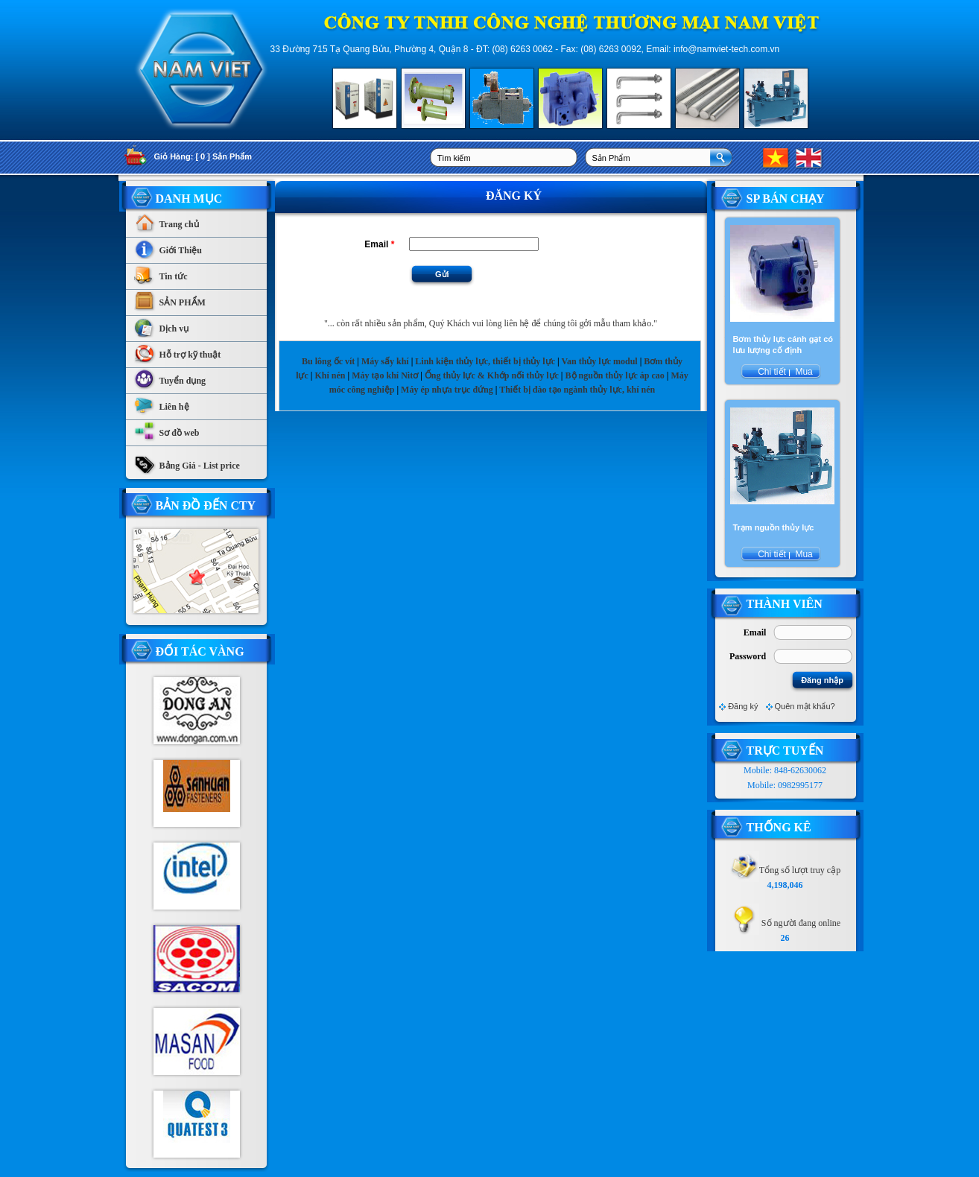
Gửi (442, 274)
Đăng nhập (822, 680)
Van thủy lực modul (599, 361)
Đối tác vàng (200, 651)
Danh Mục (189, 198)
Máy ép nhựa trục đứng (447, 389)
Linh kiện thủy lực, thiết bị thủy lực (485, 361)
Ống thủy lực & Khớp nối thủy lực (492, 375)
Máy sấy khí (385, 361)
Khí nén (329, 375)
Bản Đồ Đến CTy (206, 505)
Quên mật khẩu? (805, 706)
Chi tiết (771, 372)
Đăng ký (743, 706)
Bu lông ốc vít (328, 361)
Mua (803, 372)
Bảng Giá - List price (186, 462)
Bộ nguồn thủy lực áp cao (615, 375)
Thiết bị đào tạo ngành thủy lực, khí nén (577, 389)
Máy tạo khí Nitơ (386, 375)
